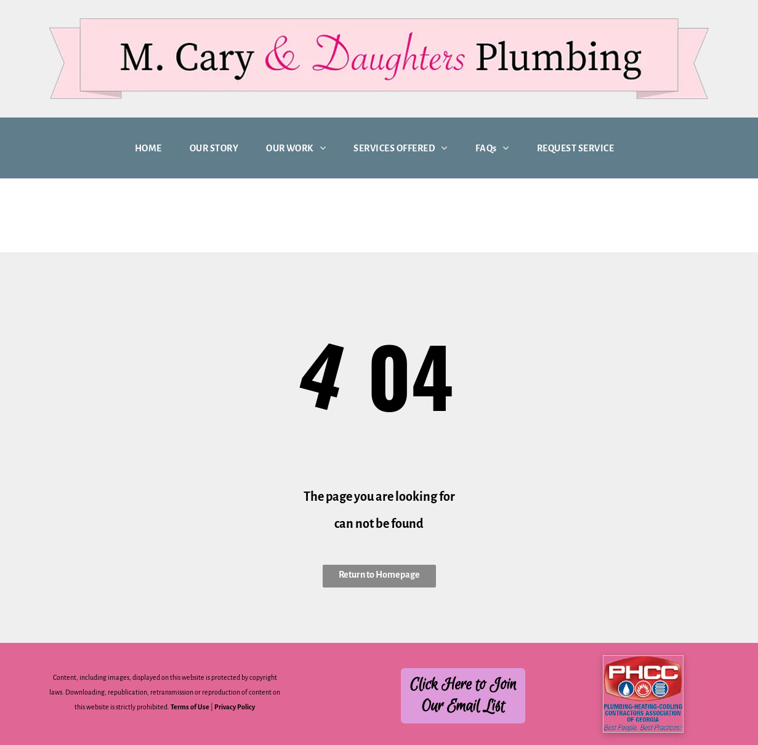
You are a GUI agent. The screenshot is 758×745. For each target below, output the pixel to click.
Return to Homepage (379, 575)
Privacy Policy (234, 707)
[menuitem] (153, 148)
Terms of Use (190, 707)
